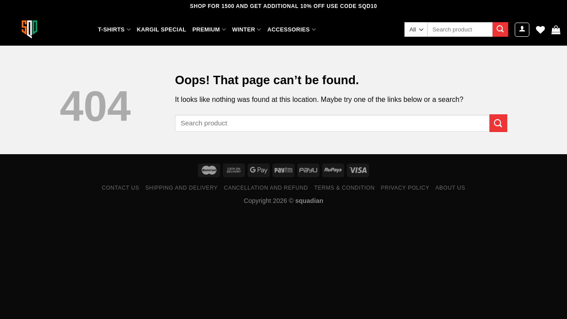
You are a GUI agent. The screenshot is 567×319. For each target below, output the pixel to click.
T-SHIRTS (114, 29)
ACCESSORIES (291, 29)
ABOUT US (450, 188)
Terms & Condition (344, 188)
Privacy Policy (405, 188)
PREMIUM (209, 29)
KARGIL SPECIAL (161, 29)
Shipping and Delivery (181, 188)
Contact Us (121, 188)
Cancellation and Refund (266, 188)
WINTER (246, 29)
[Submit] (500, 29)
